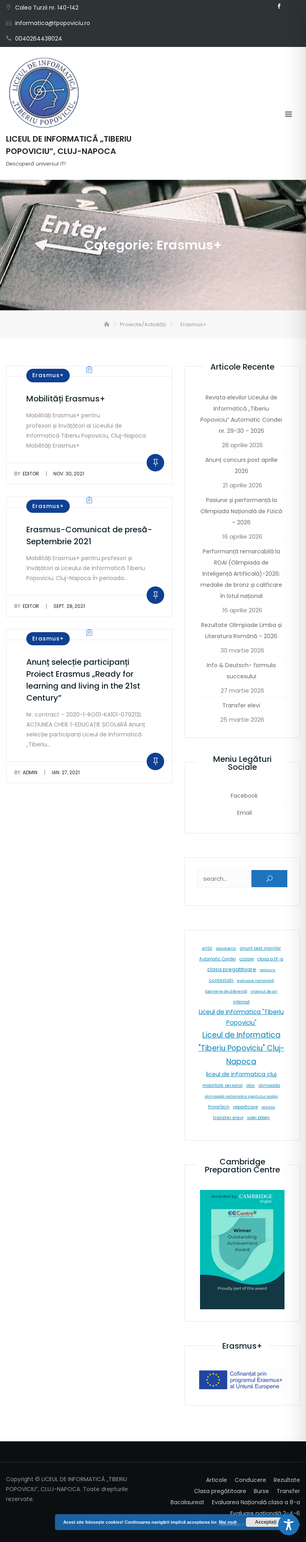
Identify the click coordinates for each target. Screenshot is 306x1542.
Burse (261, 1491)
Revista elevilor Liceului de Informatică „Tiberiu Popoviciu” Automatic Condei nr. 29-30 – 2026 (241, 414)
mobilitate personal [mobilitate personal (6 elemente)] (222, 1085)
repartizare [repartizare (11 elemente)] (245, 1107)
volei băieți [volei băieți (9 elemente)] (258, 1118)
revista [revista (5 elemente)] (268, 1107)
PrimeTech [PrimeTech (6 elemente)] (219, 1107)
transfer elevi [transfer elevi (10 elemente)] (228, 1118)
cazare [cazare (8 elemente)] (246, 959)
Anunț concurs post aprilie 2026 (241, 465)
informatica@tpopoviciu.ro (52, 23)
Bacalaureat (187, 1502)
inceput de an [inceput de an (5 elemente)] (264, 991)
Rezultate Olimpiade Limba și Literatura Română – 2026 (241, 630)
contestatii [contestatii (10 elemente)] (221, 980)
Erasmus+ (48, 375)
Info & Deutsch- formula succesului (241, 670)
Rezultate (287, 1480)
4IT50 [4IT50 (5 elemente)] (207, 948)
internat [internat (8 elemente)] (241, 1002)
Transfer (288, 1491)
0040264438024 (38, 39)
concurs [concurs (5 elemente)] (267, 969)
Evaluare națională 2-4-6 (265, 1513)
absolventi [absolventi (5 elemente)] (226, 948)
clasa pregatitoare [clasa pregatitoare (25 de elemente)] (231, 969)
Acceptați (266, 1522)
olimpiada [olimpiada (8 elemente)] (269, 1085)
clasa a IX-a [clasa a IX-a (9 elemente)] (270, 959)
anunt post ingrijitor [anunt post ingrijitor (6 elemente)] (260, 948)
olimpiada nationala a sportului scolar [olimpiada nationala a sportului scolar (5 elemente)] (241, 1096)
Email (291, 6)
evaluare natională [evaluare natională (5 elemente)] (255, 980)
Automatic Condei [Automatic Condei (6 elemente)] (217, 959)
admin (25, 772)
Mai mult (228, 1522)
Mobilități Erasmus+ (65, 398)
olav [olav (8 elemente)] (250, 1085)
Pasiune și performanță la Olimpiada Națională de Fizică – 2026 (241, 511)
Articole (216, 1480)
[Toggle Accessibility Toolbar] (288, 1524)
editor (26, 473)
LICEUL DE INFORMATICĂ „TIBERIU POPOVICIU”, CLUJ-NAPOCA (68, 145)
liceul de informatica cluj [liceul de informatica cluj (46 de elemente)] (241, 1074)
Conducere (250, 1480)
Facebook (279, 6)
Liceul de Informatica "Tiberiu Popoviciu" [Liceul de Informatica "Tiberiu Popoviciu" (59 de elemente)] (241, 1017)
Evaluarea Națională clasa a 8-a (256, 1502)
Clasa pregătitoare (220, 1491)
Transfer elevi (241, 705)
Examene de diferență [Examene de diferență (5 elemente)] (226, 991)
